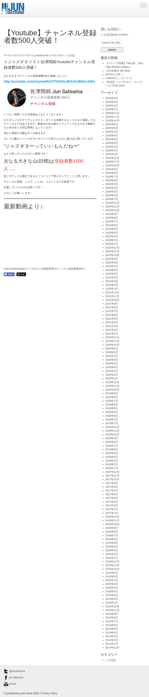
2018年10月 (112, 434)
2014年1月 (111, 643)
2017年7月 (111, 490)
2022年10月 (112, 255)
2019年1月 (111, 423)
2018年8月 (111, 441)
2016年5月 (111, 542)
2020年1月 (111, 378)
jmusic (10, 683)
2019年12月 (112, 382)
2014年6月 (111, 625)
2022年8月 (111, 262)
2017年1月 (111, 512)
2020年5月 (111, 363)
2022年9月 (111, 258)
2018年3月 (111, 460)
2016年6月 (111, 539)
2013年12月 (112, 647)
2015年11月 (112, 565)
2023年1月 (111, 243)
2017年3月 (111, 505)
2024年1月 (111, 199)
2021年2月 (111, 329)
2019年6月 (111, 404)
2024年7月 (111, 176)
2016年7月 (111, 535)
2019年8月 (111, 397)
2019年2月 (111, 419)
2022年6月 (111, 270)
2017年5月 (111, 497)
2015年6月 (111, 583)
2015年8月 (111, 576)
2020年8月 (111, 352)
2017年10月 (112, 479)
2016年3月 (111, 550)
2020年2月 (111, 374)
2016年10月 (112, 524)
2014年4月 (111, 632)
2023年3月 (111, 236)
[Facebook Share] (9, 274)
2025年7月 (111, 131)
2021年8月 (111, 307)
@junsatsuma (14, 671)
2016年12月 (112, 516)
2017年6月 (111, 494)
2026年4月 (111, 98)
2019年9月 (111, 393)
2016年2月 (111, 554)
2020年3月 (111, 370)
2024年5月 (111, 184)
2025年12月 (112, 113)
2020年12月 (112, 337)
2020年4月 (111, 367)
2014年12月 (112, 606)
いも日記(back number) (114, 34)
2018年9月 (111, 438)
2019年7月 (111, 400)
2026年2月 (111, 105)
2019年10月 (112, 389)
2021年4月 (111, 322)
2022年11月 (112, 251)
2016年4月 (111, 546)
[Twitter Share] (21, 274)
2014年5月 (111, 628)
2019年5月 (111, 408)
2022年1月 (111, 288)
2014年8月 (111, 617)
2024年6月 (111, 180)
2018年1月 (111, 468)
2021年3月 (111, 326)
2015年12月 (112, 561)
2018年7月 (111, 445)
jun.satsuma (13, 677)
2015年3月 (111, 595)
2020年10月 (112, 344)
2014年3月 (111, 636)
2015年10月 (112, 569)
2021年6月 (111, 314)
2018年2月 (111, 464)
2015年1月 (111, 602)
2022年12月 (112, 247)
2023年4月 (111, 232)
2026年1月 (111, 109)
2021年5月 (111, 318)
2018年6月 (111, 449)
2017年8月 (111, 486)
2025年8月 (111, 128)
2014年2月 (111, 640)
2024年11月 (112, 161)
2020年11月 (112, 341)
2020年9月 (111, 348)
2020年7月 (111, 355)
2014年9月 (111, 613)
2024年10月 (112, 165)
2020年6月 (111, 359)
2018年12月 (112, 426)
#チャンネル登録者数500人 (70, 268)
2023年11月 (112, 206)
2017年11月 (112, 475)
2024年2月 (111, 195)
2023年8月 (111, 217)
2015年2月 (111, 598)
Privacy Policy (49, 693)
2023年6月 (111, 225)
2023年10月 (112, 210)
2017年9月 (111, 483)
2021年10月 (112, 299)
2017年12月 (112, 471)
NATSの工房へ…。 (116, 74)
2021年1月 (111, 333)
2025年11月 (112, 116)
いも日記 (70, 55)
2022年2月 (111, 284)
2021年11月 (112, 296)
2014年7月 (111, 621)
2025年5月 (111, 139)
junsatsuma (41, 55)
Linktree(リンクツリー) (118, 78)
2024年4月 (111, 187)
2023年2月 (111, 240)
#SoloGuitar (18, 268)
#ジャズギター (33, 268)
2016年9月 (111, 527)
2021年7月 (111, 311)
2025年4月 (111, 142)
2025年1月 (111, 154)
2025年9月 (111, 124)
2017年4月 (111, 501)
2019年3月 (111, 415)
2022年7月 (111, 266)
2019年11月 (112, 385)
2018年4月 (111, 456)
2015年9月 (111, 572)
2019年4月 (111, 412)
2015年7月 (111, 580)
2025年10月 (112, 120)
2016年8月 (111, 531)
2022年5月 (111, 273)
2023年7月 (111, 221)
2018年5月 (111, 453)
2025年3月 (111, 146)
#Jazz (7, 268)
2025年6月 (111, 135)
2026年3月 (111, 101)
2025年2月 (111, 150)
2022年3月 (111, 281)
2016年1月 (111, 557)
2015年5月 (111, 587)
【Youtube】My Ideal (117, 70)
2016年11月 (112, 520)
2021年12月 (112, 292)
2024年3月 (111, 191)
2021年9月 (111, 303)
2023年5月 (111, 228)
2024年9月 (111, 169)
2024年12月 (112, 157)
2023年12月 (112, 202)
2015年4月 (111, 591)
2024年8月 (111, 172)
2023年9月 (111, 213)
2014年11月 (112, 610)
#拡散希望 (48, 268)
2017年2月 (111, 509)
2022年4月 (111, 277)
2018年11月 (112, 430)
